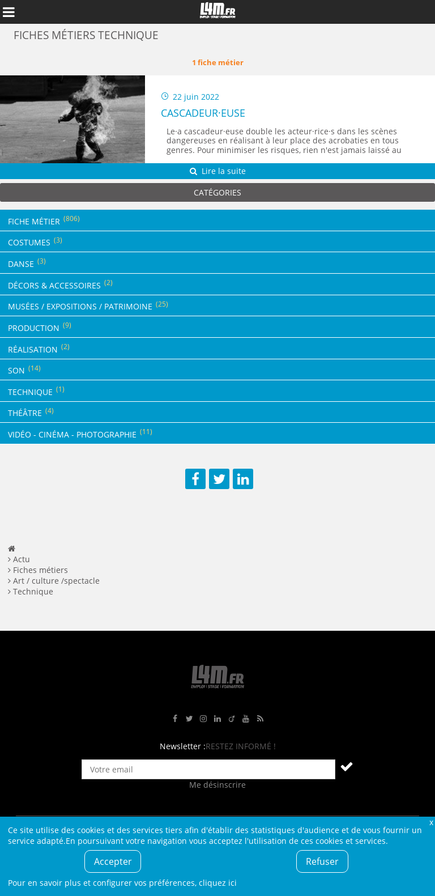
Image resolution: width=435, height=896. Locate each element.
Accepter (113, 861)
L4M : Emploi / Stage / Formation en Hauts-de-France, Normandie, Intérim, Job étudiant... (217, 12)
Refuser (322, 861)
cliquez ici (218, 882)
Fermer (431, 822)
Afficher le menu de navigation (8, 12)
